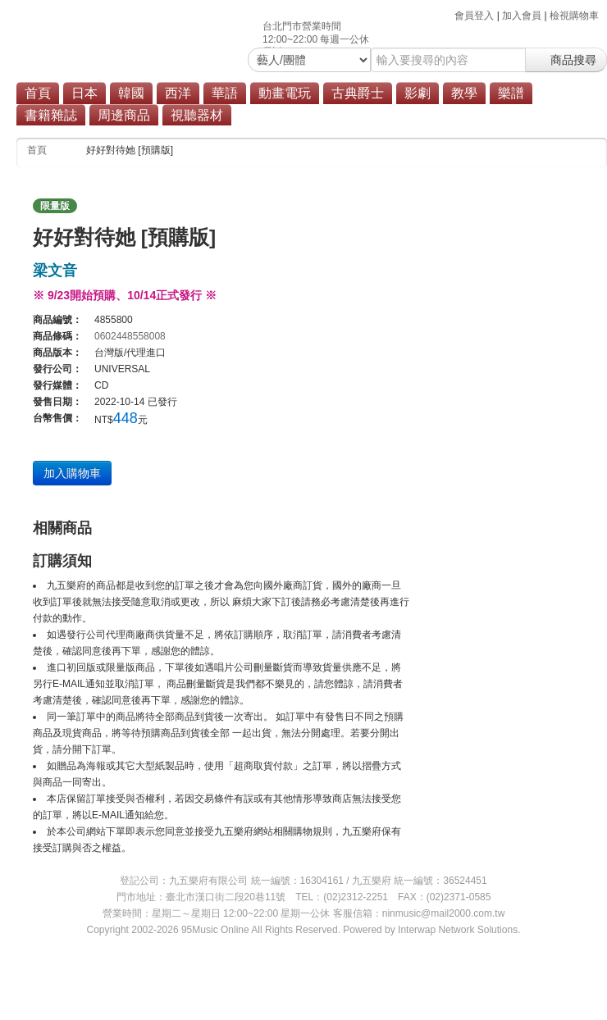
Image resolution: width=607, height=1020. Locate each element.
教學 (464, 93)
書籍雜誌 (51, 115)
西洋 (178, 93)
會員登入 (474, 15)
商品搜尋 (566, 59)
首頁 (38, 93)
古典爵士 (357, 93)
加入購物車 (72, 473)
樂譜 (511, 93)
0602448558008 (130, 336)
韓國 (131, 93)
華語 (225, 93)
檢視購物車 (574, 15)
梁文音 (55, 270)
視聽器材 (197, 115)
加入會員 (521, 15)
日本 (84, 93)
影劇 (417, 93)
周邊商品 (124, 115)
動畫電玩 (284, 93)
